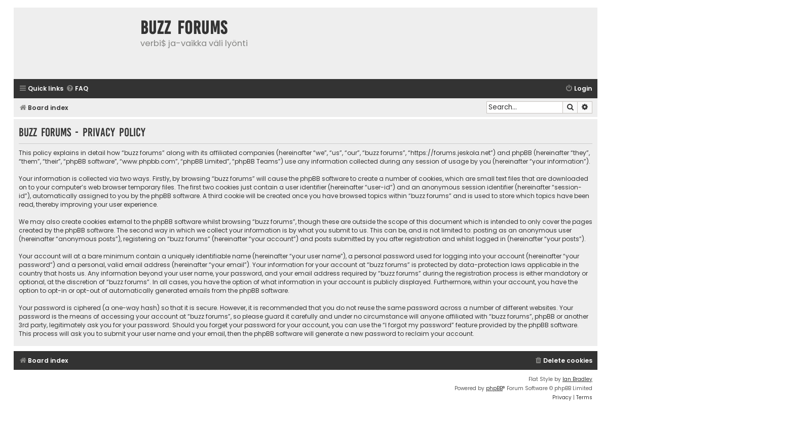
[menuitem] (77, 89)
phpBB (494, 388)
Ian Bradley (577, 379)
